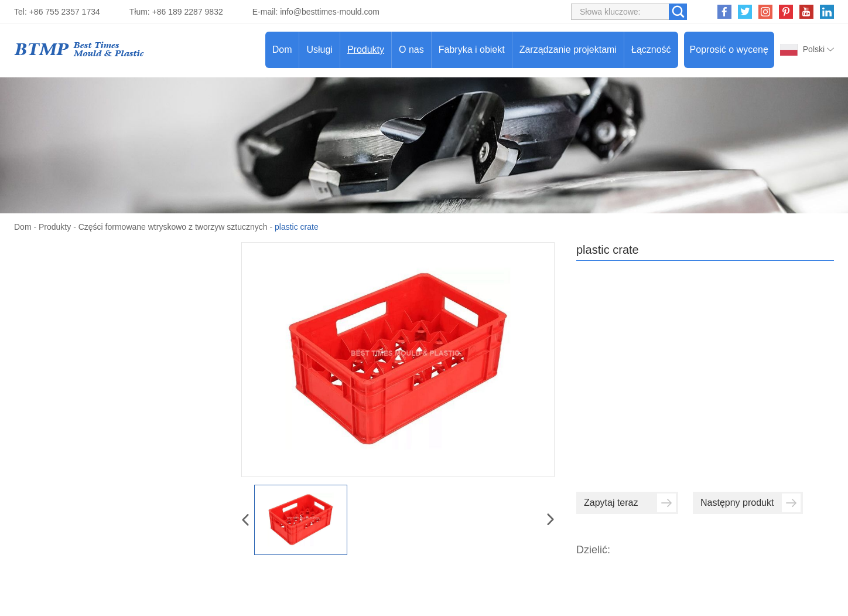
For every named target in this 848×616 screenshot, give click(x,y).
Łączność (651, 50)
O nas (411, 50)
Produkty (365, 50)
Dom (282, 50)
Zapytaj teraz (630, 503)
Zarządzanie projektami (568, 50)
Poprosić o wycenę (729, 50)
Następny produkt (750, 503)
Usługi (319, 50)
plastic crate (297, 227)
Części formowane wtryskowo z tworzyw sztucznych (173, 227)
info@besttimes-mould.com (329, 11)
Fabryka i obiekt (472, 50)
